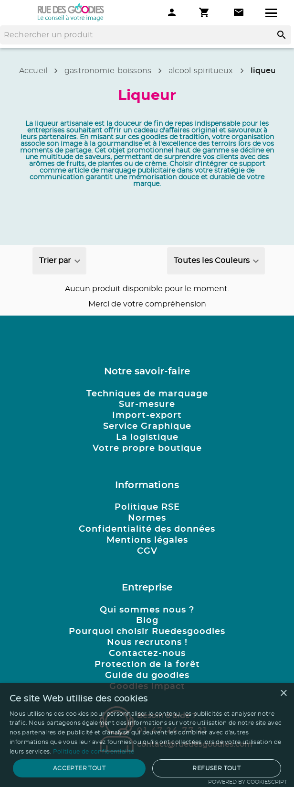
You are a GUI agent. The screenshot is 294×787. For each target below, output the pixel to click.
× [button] (283, 693)
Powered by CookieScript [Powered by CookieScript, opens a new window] (247, 782)
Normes (147, 518)
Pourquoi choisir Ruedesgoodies (147, 631)
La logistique (147, 437)
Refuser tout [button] (216, 768)
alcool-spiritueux (200, 71)
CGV (147, 551)
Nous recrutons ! (147, 642)
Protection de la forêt (147, 664)
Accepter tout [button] (79, 768)
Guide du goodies (147, 675)
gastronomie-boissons (107, 71)
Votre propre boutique (147, 448)
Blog (147, 620)
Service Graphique (147, 426)
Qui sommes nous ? (147, 610)
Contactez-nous (147, 653)
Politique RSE (147, 507)
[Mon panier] (205, 12)
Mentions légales (147, 540)
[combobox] (59, 261)
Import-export (147, 415)
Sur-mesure (147, 404)
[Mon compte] (172, 12)
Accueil (33, 71)
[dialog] (147, 735)
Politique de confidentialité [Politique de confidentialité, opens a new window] (93, 751)
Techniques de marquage (147, 394)
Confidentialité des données (147, 529)
